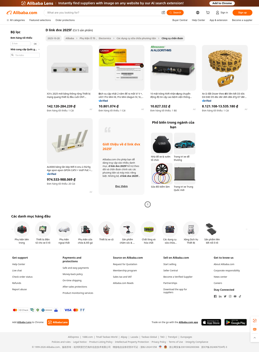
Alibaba (70, 38)
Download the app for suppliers (175, 291)
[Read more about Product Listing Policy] (100, 341)
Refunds (16, 283)
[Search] (175, 12)
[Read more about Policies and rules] (61, 341)
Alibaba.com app (188, 322)
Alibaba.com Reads (123, 283)
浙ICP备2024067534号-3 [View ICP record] (214, 347)
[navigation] (25, 117)
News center (220, 276)
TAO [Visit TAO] (162, 336)
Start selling (169, 264)
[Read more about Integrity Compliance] (196, 341)
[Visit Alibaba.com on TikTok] (240, 296)
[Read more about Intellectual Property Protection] (131, 341)
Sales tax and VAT (122, 276)
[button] (163, 12)
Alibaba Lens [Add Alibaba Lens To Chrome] (24, 322)
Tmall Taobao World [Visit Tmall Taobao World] (107, 336)
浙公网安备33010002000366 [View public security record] (184, 347)
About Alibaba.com (224, 264)
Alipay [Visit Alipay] (124, 336)
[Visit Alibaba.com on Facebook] (215, 296)
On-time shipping (72, 280)
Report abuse (19, 289)
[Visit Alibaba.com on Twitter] (225, 296)
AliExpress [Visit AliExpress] (73, 336)
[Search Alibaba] (103, 12)
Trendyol (172, 336)
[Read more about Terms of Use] (175, 341)
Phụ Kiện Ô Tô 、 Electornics (95, 38)
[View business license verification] (160, 347)
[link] (254, 320)
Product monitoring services (78, 292)
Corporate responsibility (227, 270)
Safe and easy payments (76, 267)
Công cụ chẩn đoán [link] (172, 38)
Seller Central (170, 270)
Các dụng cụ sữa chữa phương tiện (136, 38)
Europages (186, 336)
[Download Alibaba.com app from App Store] (211, 322)
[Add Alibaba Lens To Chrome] (58, 322)
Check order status (22, 276)
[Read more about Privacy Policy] (158, 341)
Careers (218, 283)
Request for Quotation (125, 264)
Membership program (125, 270)
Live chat (17, 270)
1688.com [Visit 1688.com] (87, 336)
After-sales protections (75, 286)
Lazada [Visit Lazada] (134, 336)
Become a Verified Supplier (178, 276)
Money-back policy (73, 274)
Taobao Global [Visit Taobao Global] (149, 336)
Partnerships (170, 283)
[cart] (208, 13)
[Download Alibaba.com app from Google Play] (235, 322)
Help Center (18, 264)
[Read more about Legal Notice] (79, 341)
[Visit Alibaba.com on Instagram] (230, 296)
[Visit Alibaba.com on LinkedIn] (220, 296)
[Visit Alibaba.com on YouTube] (235, 296)
